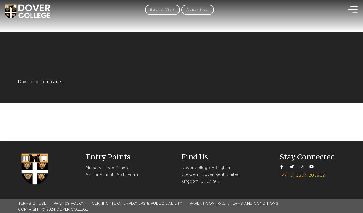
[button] (162, 10)
